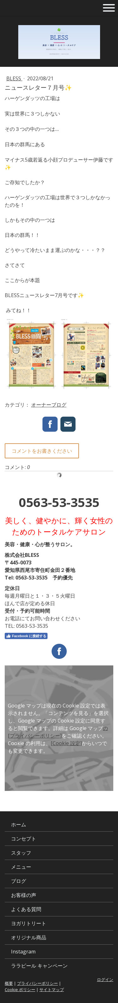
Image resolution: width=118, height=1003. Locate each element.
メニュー (21, 866)
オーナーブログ (48, 404)
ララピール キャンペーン (39, 965)
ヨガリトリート (28, 923)
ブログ (18, 881)
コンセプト (23, 838)
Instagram (23, 951)
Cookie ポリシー (20, 989)
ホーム (18, 824)
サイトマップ (51, 989)
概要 (9, 983)
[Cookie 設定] (66, 743)
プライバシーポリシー (37, 983)
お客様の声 (23, 895)
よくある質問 (26, 909)
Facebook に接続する (26, 635)
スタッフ (21, 852)
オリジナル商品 (28, 937)
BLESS (14, 78)
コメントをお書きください (42, 450)
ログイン (105, 979)
